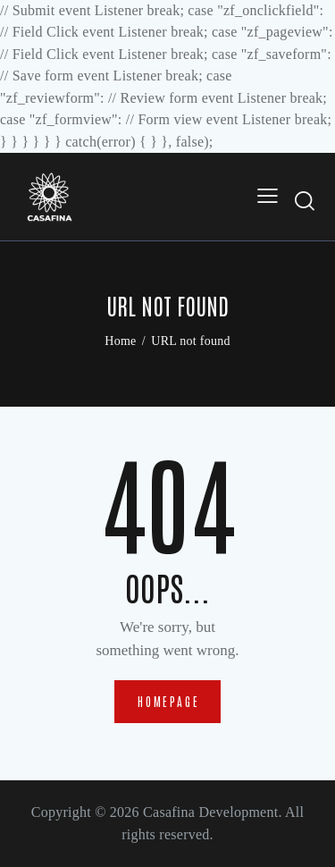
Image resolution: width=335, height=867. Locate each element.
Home (120, 341)
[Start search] (306, 200)
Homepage (168, 701)
